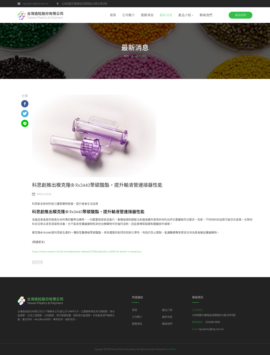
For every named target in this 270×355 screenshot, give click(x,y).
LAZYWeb (171, 349)
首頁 (113, 15)
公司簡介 (128, 15)
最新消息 (166, 15)
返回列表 (37, 262)
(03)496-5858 (213, 322)
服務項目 (147, 15)
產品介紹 (184, 15)
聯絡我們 (206, 15)
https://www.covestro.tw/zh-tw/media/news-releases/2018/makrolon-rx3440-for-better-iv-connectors (87, 251)
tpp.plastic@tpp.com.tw (35, 3)
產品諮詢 (240, 15)
